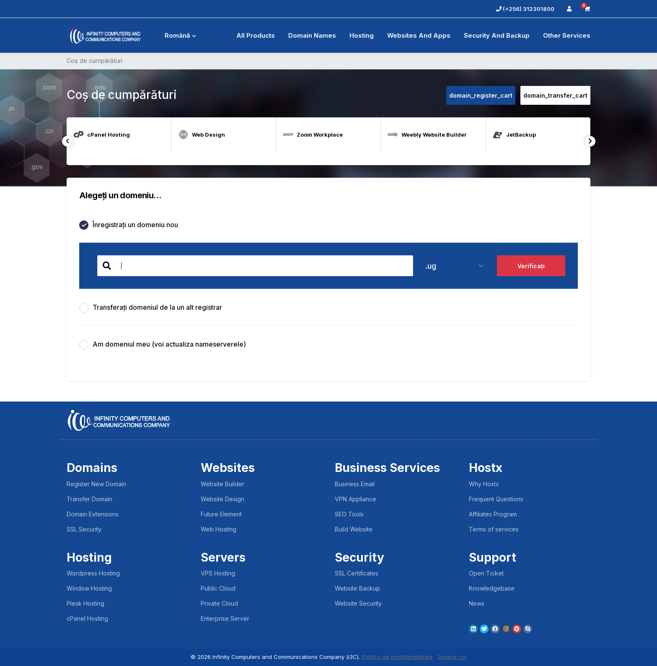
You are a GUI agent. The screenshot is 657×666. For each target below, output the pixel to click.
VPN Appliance (355, 499)
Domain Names (312, 35)
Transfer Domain (89, 499)
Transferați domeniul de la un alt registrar (150, 308)
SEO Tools (349, 514)
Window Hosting (89, 588)
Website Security (358, 603)
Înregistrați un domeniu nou (128, 225)
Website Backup (357, 588)
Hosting (361, 35)
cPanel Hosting (87, 618)
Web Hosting (218, 529)
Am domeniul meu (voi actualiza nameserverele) (162, 345)
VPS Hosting (218, 573)
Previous (67, 141)
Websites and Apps (418, 35)
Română (176, 35)
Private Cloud (219, 603)
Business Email (355, 483)
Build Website (353, 529)
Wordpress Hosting (93, 573)
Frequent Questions (496, 499)
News (476, 603)
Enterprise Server (225, 618)
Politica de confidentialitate (397, 656)
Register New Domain (96, 483)
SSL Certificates (356, 573)
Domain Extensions (93, 514)
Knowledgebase (492, 588)
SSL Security (84, 529)
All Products (255, 35)
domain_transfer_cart (555, 95)
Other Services (566, 35)
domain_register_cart (480, 95)
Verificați (531, 266)
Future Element (221, 514)
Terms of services (494, 529)
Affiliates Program (493, 514)
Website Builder (222, 483)
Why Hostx (484, 483)
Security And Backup (497, 35)
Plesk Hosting (85, 603)
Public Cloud (218, 588)
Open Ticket (486, 573)
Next (590, 141)
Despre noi (452, 656)
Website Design (222, 499)
